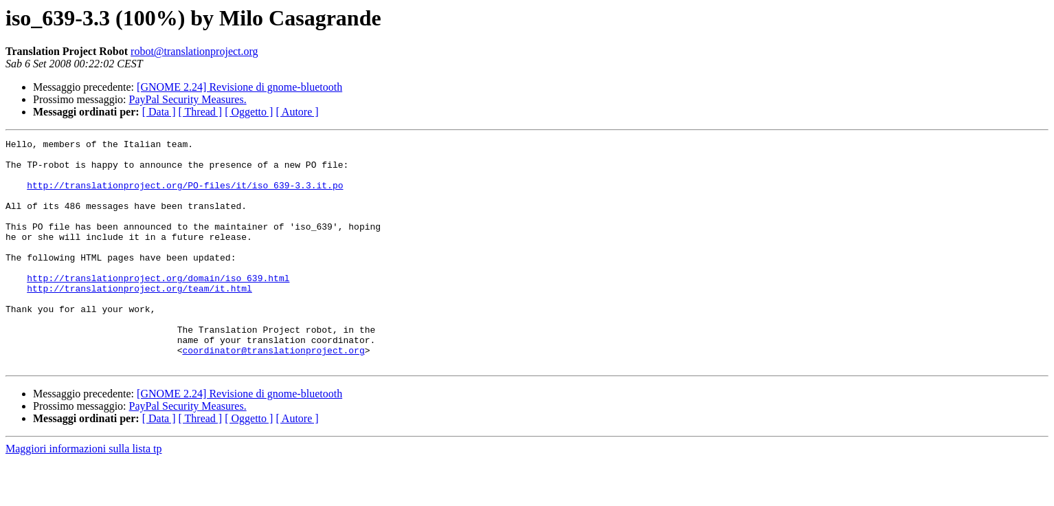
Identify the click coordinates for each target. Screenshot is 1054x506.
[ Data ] (159, 112)
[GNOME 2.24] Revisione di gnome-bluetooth (239, 87)
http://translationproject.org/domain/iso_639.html (158, 306)
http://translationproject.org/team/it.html (139, 319)
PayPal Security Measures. (188, 99)
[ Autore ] (297, 112)
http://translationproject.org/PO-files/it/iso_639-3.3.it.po (185, 195)
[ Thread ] (201, 112)
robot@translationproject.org (194, 51)
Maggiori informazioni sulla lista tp (83, 494)
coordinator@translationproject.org (273, 393)
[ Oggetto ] (249, 112)
